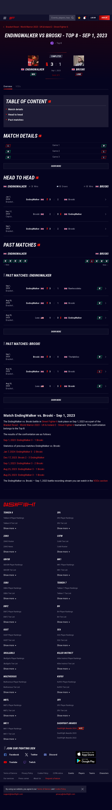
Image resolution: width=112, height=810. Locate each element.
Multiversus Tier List (12, 687)
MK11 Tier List (9, 734)
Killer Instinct (65, 653)
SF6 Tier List (62, 523)
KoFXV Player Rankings (66, 682)
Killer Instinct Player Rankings (69, 658)
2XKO (6, 536)
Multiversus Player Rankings (15, 682)
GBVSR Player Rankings (13, 565)
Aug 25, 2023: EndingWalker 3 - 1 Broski (24, 469)
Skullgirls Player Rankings (14, 658)
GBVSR (7, 559)
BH (58, 606)
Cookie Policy (42, 773)
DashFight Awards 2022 (66, 738)
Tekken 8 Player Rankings (14, 518)
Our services (9, 778)
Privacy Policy (27, 773)
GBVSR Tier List (10, 570)
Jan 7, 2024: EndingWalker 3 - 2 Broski (23, 451)
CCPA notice (58, 773)
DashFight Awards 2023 (66, 733)
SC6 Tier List (62, 640)
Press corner (24, 778)
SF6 (59, 512)
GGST (6, 629)
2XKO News (8, 547)
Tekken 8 (8, 512)
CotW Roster (62, 547)
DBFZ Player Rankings (12, 612)
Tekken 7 (61, 582)
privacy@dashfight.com (65, 794)
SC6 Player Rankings (65, 635)
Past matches (15, 119)
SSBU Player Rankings (12, 588)
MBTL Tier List (9, 711)
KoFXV (60, 676)
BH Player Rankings (65, 612)
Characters (103, 773)
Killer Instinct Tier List (66, 664)
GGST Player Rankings (12, 635)
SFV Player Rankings (65, 705)
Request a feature (53, 778)
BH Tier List (61, 617)
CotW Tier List (62, 541)
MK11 (6, 723)
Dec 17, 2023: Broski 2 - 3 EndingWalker (24, 457)
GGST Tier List (9, 640)
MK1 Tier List (62, 570)
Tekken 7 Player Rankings (67, 588)
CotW (60, 536)
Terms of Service (10, 773)
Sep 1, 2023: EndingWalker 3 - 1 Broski (23, 440)
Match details (15, 109)
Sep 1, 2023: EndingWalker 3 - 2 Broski (23, 463)
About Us (37, 778)
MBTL (6, 699)
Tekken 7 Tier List (64, 593)
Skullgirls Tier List (11, 664)
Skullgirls (9, 653)
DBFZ (6, 606)
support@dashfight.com (13, 794)
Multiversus (10, 676)
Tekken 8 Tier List (11, 523)
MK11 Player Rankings (12, 729)
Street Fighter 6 (50, 421)
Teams (92, 773)
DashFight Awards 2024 (66, 728)
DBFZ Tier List (9, 617)
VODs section (100, 480)
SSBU (6, 582)
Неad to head (15, 114)
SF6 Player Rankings (65, 518)
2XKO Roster (9, 541)
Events (71, 773)
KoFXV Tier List (63, 687)
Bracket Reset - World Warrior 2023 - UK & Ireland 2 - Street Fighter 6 (39, 425)
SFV (59, 699)
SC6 (59, 629)
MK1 (59, 559)
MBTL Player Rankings (12, 705)
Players (82, 773)
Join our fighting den (20, 748)
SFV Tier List (62, 711)
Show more (10, 528)
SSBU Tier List (9, 593)
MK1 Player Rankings (65, 565)
